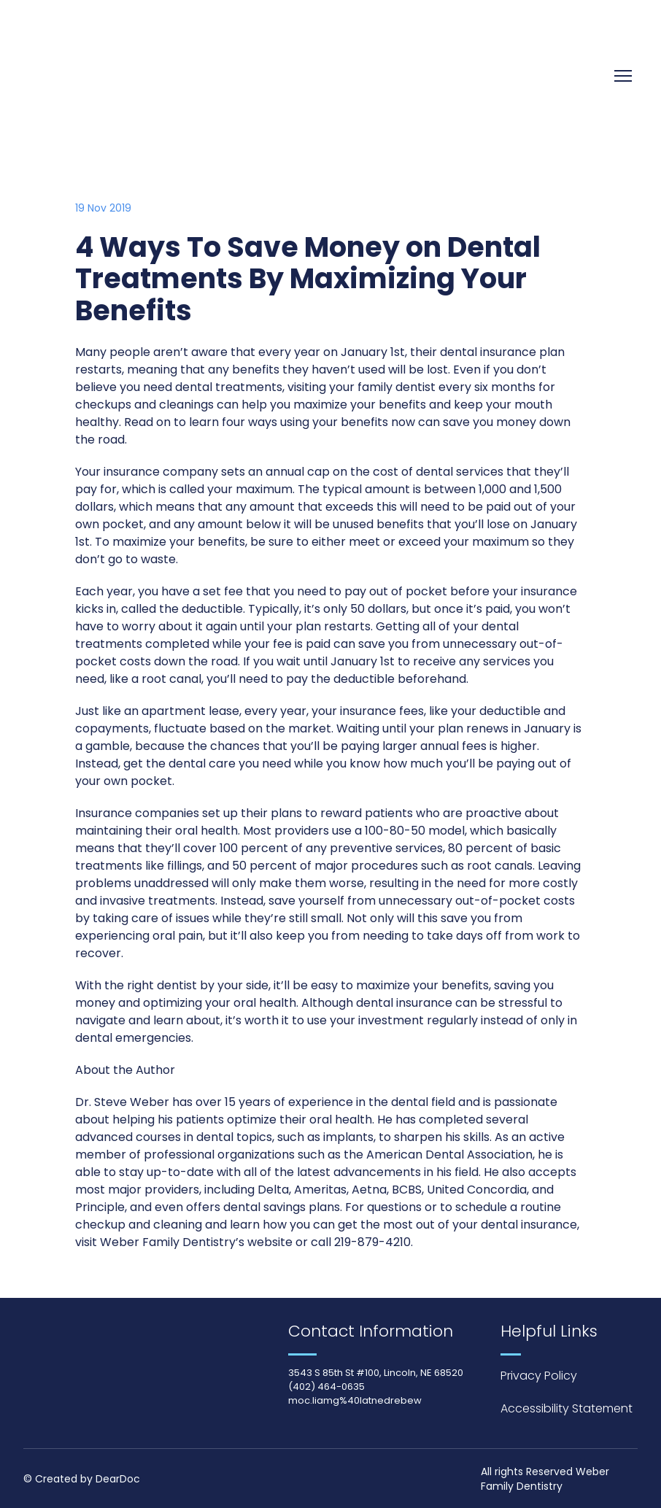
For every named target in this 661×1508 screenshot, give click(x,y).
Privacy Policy (538, 1375)
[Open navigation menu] (623, 75)
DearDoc (118, 1479)
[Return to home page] (138, 76)
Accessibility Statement (566, 1408)
